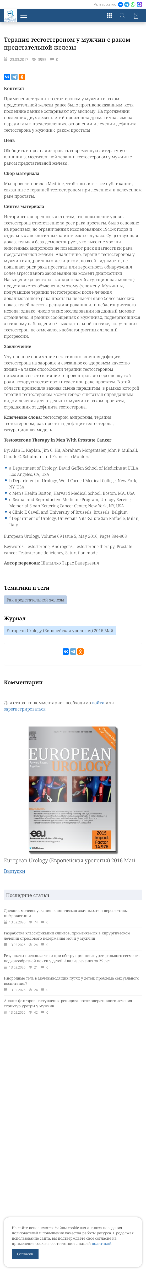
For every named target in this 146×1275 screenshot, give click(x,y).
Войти (135, 15)
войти (98, 703)
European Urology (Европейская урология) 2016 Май (60, 630)
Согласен (25, 1253)
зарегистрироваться (25, 709)
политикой (101, 1243)
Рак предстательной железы (35, 600)
